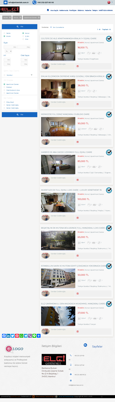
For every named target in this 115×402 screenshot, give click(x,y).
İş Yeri (26, 36)
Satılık (7, 33)
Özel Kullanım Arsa (12, 90)
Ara (19, 26)
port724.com (16, 400)
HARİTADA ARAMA (106, 10)
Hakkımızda (63, 10)
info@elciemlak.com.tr (18, 2)
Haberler (88, 10)
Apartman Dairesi (11, 84)
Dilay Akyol (9, 102)
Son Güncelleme (57, 27)
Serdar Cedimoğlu (11, 105)
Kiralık (7, 36)
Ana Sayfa (54, 10)
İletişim (95, 10)
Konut (26, 33)
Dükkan (8, 87)
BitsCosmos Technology (44, 400)
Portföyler (73, 10)
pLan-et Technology (67, 400)
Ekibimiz (81, 10)
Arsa (25, 39)
